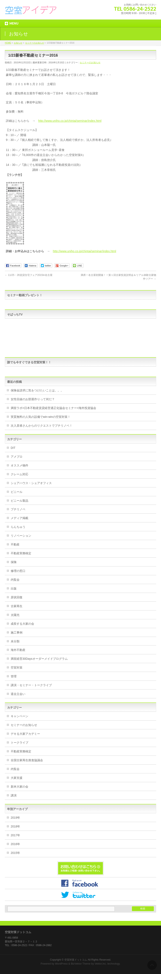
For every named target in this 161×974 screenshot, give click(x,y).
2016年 (15, 844)
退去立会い (18, 694)
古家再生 (16, 606)
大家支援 (16, 777)
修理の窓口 (18, 571)
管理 (14, 676)
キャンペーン (19, 716)
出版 (14, 588)
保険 (14, 562)
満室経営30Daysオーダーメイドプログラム (39, 658)
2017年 (15, 835)
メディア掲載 (19, 518)
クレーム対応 (19, 474)
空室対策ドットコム (75, 959)
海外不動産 (18, 650)
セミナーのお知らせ (90, 62)
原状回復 (16, 597)
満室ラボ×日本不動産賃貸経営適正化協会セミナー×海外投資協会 (53, 408)
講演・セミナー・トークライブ (31, 685)
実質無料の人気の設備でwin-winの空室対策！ (40, 416)
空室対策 (16, 667)
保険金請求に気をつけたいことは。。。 (37, 390)
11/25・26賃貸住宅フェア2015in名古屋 (28, 275)
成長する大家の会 (22, 623)
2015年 (15, 853)
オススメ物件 (19, 465)
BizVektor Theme (81, 963)
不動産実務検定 (21, 553)
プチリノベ (18, 509)
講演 (14, 795)
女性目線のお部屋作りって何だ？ (33, 399)
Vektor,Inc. (101, 963)
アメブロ (16, 456)
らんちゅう (18, 527)
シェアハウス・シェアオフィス (31, 483)
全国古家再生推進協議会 (27, 760)
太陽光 (15, 615)
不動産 (15, 544)
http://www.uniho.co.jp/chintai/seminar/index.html (69, 120)
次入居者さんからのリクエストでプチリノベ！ (41, 425)
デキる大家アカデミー (25, 733)
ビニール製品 (19, 500)
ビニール (16, 491)
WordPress (61, 963)
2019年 (15, 817)
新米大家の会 (19, 786)
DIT (13, 447)
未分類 (15, 641)
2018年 (15, 826)
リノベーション (21, 535)
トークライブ (19, 742)
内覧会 (15, 579)
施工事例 (16, 632)
